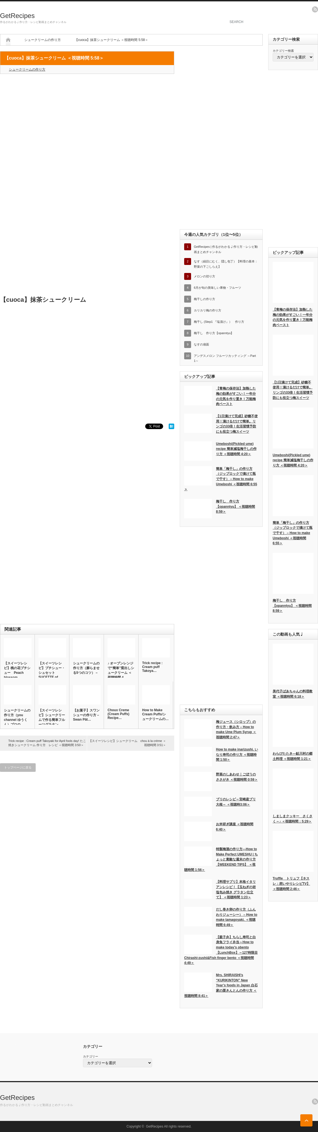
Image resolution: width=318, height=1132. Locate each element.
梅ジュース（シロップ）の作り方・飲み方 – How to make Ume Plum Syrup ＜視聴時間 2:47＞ (236, 729)
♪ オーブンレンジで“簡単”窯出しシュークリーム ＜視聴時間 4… (121, 670)
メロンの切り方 (204, 276)
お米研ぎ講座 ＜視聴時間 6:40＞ (234, 826)
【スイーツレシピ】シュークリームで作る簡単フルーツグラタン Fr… (51, 719)
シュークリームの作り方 (42, 40)
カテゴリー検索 (283, 50)
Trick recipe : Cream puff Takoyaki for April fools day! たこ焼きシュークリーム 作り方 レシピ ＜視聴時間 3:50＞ (47, 743)
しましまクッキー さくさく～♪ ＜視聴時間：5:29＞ (292, 818)
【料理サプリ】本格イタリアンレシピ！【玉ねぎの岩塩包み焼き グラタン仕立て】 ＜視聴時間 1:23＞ (236, 889)
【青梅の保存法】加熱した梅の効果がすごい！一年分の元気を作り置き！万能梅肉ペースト (236, 396)
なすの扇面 (201, 344)
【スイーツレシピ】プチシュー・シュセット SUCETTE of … (51, 670)
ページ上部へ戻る (306, 1120)
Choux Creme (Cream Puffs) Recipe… (118, 714)
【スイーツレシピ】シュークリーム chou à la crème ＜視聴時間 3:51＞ (127, 743)
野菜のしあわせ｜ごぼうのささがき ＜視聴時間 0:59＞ (237, 777)
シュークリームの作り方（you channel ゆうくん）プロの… (17, 717)
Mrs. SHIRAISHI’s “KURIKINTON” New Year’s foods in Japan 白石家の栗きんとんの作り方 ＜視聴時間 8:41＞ (221, 985)
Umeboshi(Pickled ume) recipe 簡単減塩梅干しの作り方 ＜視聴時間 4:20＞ (236, 449)
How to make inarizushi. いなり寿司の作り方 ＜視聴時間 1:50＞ (237, 754)
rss (315, 9)
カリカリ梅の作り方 (207, 310)
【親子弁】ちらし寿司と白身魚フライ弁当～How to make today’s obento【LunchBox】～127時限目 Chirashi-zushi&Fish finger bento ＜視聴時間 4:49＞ (221, 950)
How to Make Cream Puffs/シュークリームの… (155, 714)
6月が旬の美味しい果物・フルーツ (217, 287)
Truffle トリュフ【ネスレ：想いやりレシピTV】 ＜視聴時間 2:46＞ (291, 883)
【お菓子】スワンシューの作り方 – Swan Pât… (86, 714)
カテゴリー (90, 1056)
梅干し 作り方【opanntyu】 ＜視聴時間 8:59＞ (235, 506)
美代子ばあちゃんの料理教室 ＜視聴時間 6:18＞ (292, 693)
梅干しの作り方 (204, 299)
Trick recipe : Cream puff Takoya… (152, 667)
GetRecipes (17, 15)
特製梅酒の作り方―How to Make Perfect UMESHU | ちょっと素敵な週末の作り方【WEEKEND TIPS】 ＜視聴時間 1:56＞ (221, 859)
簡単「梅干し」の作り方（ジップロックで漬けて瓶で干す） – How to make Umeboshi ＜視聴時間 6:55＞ (220, 479)
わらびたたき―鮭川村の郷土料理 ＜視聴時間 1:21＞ (292, 756)
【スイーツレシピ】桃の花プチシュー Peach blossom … (17, 670)
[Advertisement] (87, 118)
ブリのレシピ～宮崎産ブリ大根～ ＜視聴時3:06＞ (236, 801)
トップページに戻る (18, 767)
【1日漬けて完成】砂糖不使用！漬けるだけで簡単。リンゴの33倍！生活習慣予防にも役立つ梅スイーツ (237, 424)
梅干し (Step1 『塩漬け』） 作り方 (219, 321)
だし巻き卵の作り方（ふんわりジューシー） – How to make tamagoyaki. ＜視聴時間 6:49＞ (236, 917)
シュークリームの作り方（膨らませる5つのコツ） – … (86, 670)
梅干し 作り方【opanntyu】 (214, 333)
